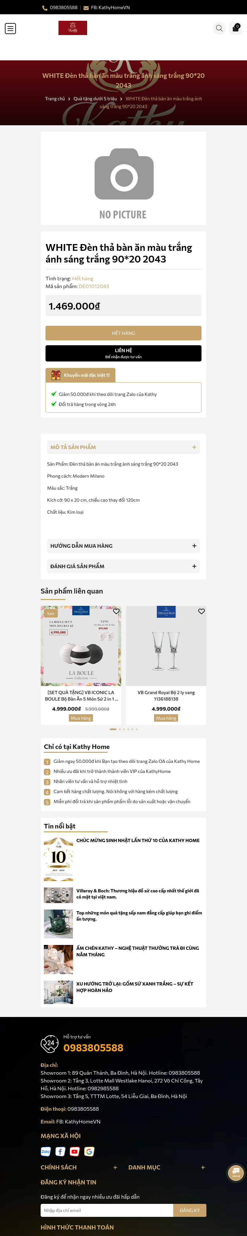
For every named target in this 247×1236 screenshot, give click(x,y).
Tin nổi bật (60, 826)
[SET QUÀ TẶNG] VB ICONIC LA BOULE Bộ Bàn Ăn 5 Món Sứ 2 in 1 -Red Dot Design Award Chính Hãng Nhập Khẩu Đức (81, 696)
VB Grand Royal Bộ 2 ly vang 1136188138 (166, 696)
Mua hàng (81, 718)
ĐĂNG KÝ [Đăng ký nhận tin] (190, 1210)
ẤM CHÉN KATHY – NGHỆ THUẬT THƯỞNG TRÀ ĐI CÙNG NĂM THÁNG (137, 951)
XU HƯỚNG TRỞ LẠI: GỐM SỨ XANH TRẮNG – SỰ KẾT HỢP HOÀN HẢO (134, 987)
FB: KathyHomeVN (78, 1121)
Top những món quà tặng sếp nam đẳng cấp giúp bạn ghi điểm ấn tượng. (139, 916)
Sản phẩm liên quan (72, 590)
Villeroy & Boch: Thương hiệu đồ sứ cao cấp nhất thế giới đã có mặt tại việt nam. (137, 894)
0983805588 (93, 1047)
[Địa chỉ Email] (123, 1210)
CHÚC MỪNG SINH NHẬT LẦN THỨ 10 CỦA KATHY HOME (138, 840)
